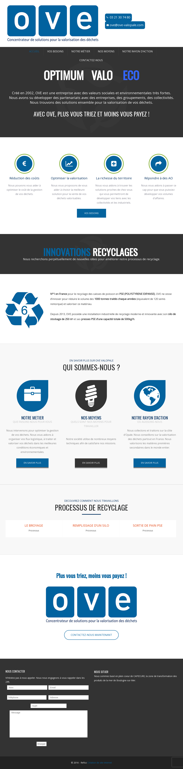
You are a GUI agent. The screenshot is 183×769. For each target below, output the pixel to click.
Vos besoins (55, 51)
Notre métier (80, 51)
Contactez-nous (91, 60)
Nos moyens (106, 51)
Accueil (34, 51)
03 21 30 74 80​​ (120, 17)
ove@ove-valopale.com (126, 25)
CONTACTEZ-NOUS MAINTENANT (91, 635)
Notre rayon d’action (137, 51)
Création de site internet (99, 762)
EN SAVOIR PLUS (32, 462)
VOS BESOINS (91, 213)
